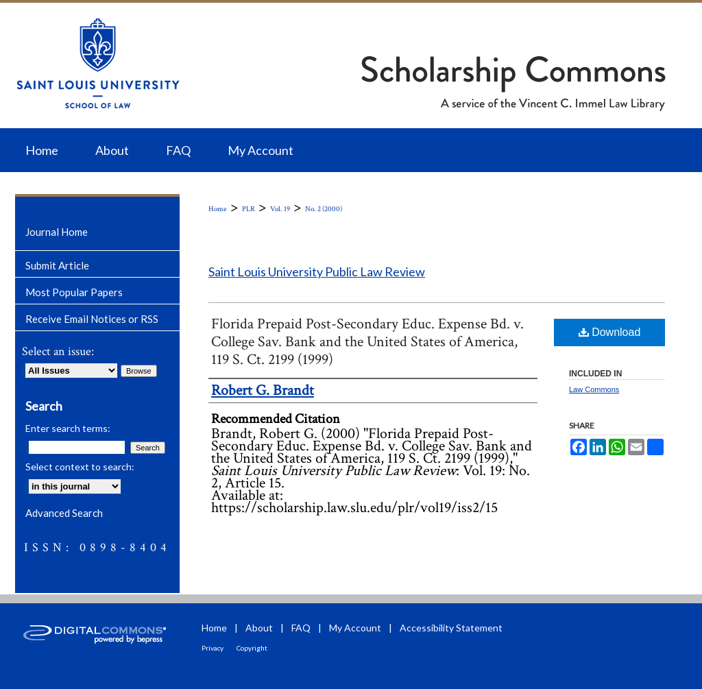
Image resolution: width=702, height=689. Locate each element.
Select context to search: (79, 466)
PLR (248, 209)
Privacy (212, 648)
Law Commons (594, 389)
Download (610, 332)
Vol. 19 (280, 209)
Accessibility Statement (451, 627)
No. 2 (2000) (323, 209)
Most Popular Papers (74, 292)
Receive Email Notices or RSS (91, 319)
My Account (355, 627)
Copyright (252, 648)
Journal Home (56, 232)
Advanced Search (64, 513)
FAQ (301, 627)
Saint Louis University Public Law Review (316, 271)
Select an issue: (58, 351)
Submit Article (57, 265)
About (259, 627)
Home (217, 209)
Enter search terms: (67, 428)
